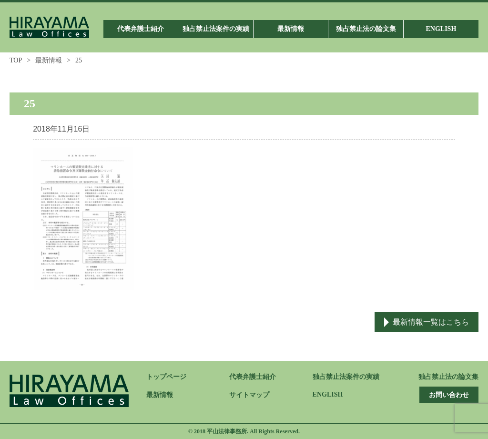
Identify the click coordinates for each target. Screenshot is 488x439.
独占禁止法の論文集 (448, 376)
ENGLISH (328, 394)
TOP (16, 60)
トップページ (166, 376)
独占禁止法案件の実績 (346, 376)
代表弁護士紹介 (252, 376)
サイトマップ (249, 394)
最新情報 (48, 60)
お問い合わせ (449, 394)
